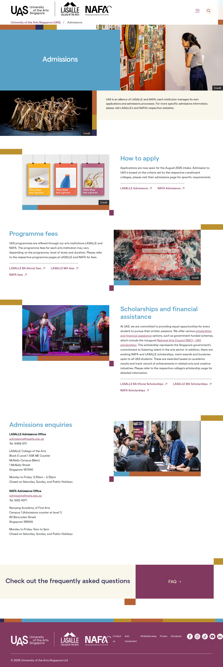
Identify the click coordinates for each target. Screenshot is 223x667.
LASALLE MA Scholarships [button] (190, 383)
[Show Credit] (217, 88)
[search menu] (208, 10)
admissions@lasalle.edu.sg (26, 438)
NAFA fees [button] (16, 274)
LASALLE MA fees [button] (62, 268)
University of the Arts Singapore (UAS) (36, 22)
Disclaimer (176, 636)
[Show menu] (197, 11)
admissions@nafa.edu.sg (25, 495)
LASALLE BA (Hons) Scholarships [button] (141, 383)
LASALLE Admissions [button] (134, 188)
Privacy (163, 636)
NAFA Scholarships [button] (132, 390)
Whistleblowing (148, 636)
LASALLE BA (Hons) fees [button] (25, 268)
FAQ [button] (172, 581)
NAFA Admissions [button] (169, 188)
